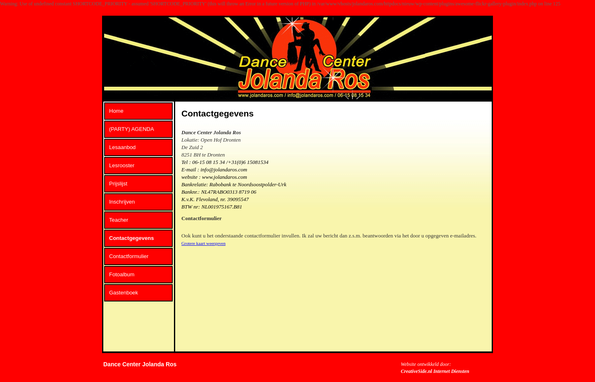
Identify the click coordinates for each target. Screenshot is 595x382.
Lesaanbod (122, 147)
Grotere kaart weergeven (203, 243)
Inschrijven (122, 202)
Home (116, 111)
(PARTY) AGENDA (131, 129)
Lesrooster (121, 165)
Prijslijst (118, 183)
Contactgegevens (131, 238)
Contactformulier (128, 256)
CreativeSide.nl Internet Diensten (435, 371)
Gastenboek (123, 292)
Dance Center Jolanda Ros (139, 364)
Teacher (118, 220)
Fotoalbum (121, 274)
